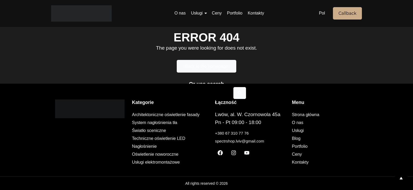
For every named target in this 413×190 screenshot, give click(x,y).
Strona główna (316, 114)
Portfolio (235, 13)
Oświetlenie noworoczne (160, 154)
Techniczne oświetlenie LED (164, 138)
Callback (347, 13)
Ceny (217, 13)
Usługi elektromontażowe (161, 162)
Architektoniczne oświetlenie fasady (172, 114)
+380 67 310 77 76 (242, 133)
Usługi (197, 13)
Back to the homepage (206, 66)
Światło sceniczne (154, 130)
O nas (180, 13)
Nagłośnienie (148, 146)
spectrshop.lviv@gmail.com (251, 141)
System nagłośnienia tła (160, 122)
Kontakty (256, 13)
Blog (305, 138)
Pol (322, 13)
